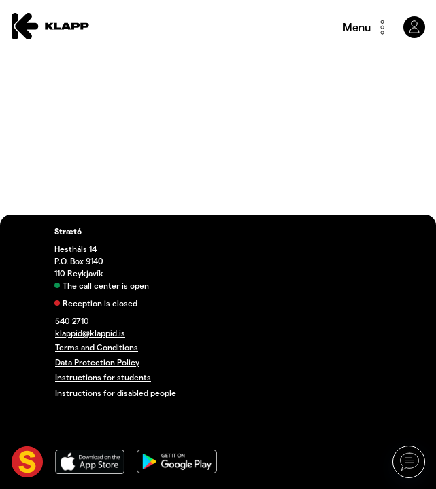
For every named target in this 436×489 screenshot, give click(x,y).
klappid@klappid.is (90, 333)
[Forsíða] (50, 27)
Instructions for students (103, 377)
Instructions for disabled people (115, 392)
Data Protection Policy (97, 362)
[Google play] (177, 463)
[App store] (89, 463)
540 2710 (72, 320)
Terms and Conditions (96, 347)
